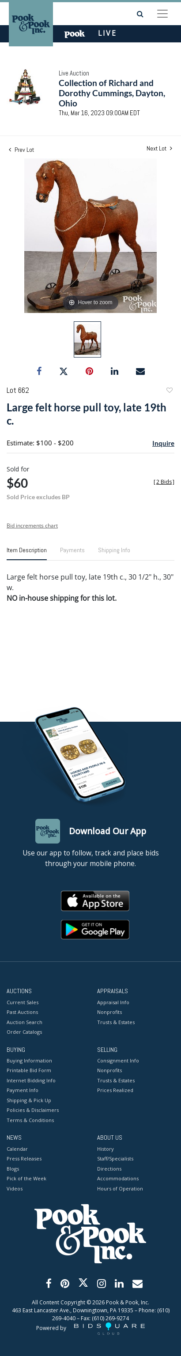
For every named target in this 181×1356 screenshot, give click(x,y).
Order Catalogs (24, 1031)
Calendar (17, 1148)
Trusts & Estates (116, 1022)
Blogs (13, 1168)
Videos (15, 1188)
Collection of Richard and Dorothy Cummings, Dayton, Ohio (112, 93)
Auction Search (24, 1022)
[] (164, 482)
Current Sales (22, 1002)
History (105, 1148)
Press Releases (24, 1158)
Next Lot (159, 148)
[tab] (27, 553)
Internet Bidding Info (31, 1080)
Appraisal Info (113, 1002)
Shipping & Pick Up (29, 1100)
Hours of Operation (120, 1188)
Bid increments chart (32, 525)
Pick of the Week (26, 1178)
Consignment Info (118, 1060)
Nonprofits (109, 1012)
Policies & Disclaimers (33, 1110)
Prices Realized (115, 1090)
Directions (109, 1168)
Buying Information (29, 1060)
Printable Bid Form (29, 1070)
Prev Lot (21, 150)
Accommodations (118, 1178)
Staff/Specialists (115, 1158)
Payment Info (22, 1090)
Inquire (163, 443)
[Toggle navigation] (162, 13)
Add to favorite (169, 391)
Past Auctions (22, 1012)
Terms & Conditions (30, 1120)
